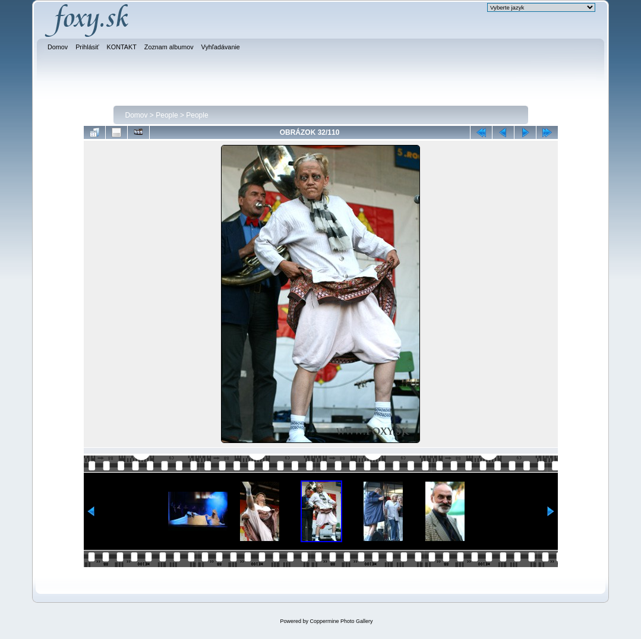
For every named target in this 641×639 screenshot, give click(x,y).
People (167, 115)
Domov (136, 115)
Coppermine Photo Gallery (341, 621)
